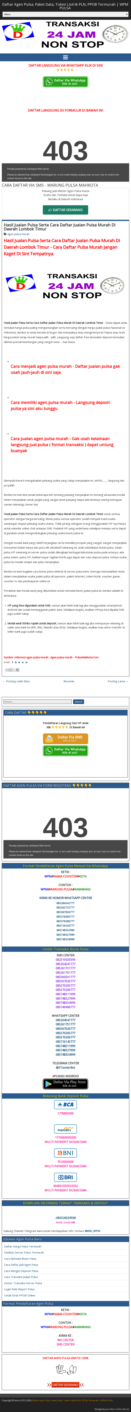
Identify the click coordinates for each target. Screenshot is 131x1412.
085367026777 (66, 912)
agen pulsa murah (18, 234)
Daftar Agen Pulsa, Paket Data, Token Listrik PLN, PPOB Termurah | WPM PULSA (65, 6)
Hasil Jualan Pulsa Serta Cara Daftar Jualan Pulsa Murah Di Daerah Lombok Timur (59, 227)
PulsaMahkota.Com (87, 657)
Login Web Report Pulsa (19, 1289)
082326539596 (65, 1218)
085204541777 (66, 903)
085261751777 (66, 907)
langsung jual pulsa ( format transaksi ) (48, 444)
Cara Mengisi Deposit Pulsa (21, 1271)
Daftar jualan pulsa (93, 366)
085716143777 (66, 925)
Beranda (69, 681)
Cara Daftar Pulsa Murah (78, 247)
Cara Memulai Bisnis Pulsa (20, 1258)
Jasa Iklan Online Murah (117, 1409)
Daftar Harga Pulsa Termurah (22, 1246)
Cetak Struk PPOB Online (19, 1295)
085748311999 (65, 930)
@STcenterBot (65, 1068)
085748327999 (66, 934)
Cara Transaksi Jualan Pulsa (21, 1277)
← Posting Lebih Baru (16, 681)
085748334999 (66, 939)
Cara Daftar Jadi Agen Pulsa (21, 1264)
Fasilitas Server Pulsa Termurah (24, 1252)
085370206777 (66, 921)
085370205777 (66, 916)
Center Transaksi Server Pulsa (23, 1283)
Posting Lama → (118, 681)
